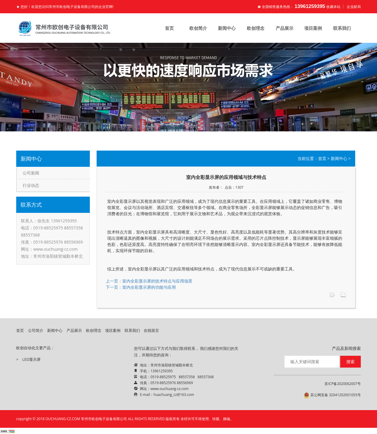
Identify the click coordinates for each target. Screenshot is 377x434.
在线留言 (151, 330)
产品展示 (284, 28)
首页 (169, 28)
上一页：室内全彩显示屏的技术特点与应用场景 (149, 281)
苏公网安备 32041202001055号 (332, 395)
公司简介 (35, 330)
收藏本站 (333, 6)
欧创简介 (198, 28)
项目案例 (313, 28)
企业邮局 (354, 6)
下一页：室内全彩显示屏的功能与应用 (141, 287)
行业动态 (31, 185)
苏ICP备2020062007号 (343, 383)
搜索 (350, 361)
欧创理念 (255, 28)
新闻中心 (227, 28)
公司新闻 (31, 173)
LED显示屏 (31, 359)
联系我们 (342, 28)
